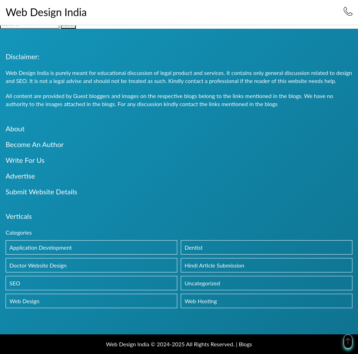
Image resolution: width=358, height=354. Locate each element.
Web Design (24, 301)
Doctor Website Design (38, 265)
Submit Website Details (41, 191)
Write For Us (25, 160)
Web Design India (46, 12)
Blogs (245, 344)
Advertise (20, 176)
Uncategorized (202, 283)
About (15, 128)
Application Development (40, 247)
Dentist (194, 247)
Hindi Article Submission (214, 265)
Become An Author (35, 144)
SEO (14, 283)
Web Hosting (201, 301)
